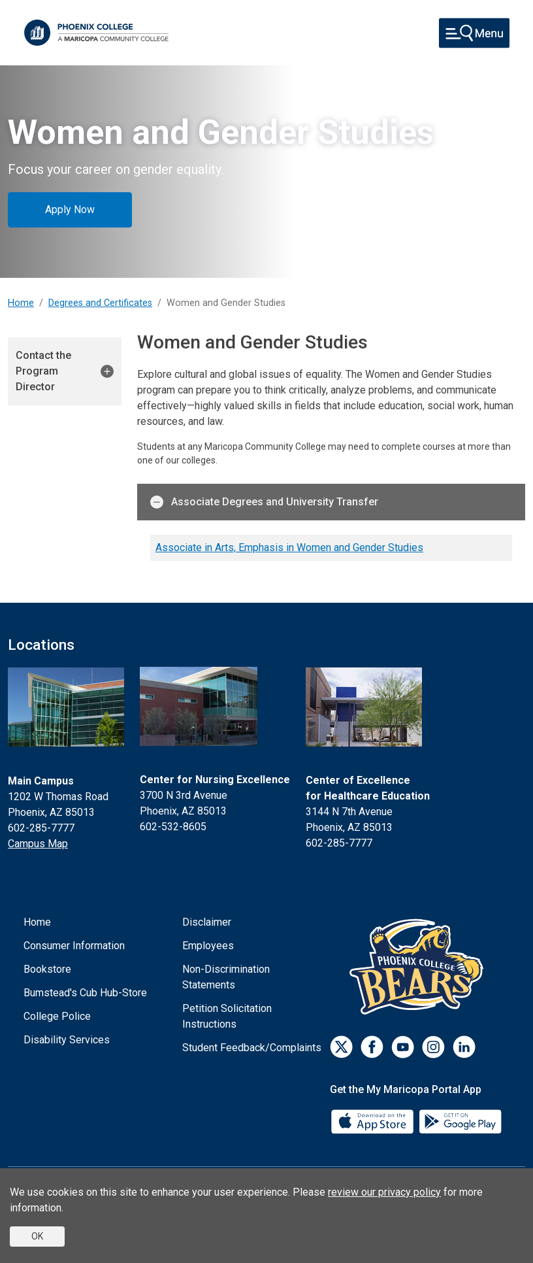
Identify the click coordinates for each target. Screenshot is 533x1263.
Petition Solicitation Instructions (227, 1016)
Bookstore (47, 969)
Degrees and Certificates (100, 303)
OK (37, 1236)
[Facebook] (372, 1047)
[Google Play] (459, 1121)
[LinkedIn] (464, 1047)
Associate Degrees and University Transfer (264, 502)
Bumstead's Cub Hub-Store (85, 992)
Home (21, 303)
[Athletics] (419, 966)
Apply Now (70, 209)
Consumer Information (74, 945)
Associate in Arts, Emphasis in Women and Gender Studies (289, 547)
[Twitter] (341, 1047)
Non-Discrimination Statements (226, 977)
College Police (57, 1016)
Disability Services (67, 1040)
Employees (208, 945)
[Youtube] (402, 1047)
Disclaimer (206, 922)
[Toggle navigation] (474, 33)
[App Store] (373, 1121)
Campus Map (38, 843)
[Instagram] (433, 1047)
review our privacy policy (384, 1192)
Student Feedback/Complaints (251, 1047)
